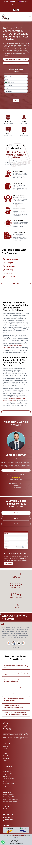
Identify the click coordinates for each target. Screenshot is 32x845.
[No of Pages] (16, 85)
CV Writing (6, 781)
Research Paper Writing (9, 797)
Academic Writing (7, 769)
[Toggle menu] (30, 16)
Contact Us (6, 756)
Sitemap (5, 760)
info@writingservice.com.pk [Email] (16, 7)
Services (5, 748)
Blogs (4, 751)
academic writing (20, 398)
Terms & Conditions (16, 842)
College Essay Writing (8, 778)
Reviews (5, 753)
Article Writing (7, 771)
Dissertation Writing (8, 783)
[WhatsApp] (17, 10)
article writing (12, 345)
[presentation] (12, 96)
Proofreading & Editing (9, 794)
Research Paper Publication (10, 799)
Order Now (8, 563)
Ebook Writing (6, 806)
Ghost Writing (6, 809)
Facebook (6, 821)
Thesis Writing (7, 804)
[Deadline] (16, 88)
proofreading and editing (9, 400)
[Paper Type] (16, 91)
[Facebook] (14, 10)
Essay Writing (6, 786)
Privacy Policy (16, 840)
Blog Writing (6, 776)
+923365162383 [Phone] (16, 5)
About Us (5, 746)
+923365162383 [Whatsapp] (8, 819)
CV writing (12, 398)
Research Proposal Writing (10, 801)
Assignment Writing (8, 774)
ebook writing (6, 347)
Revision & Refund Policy (16, 843)
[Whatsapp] (2, 842)
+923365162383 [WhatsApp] (16, 3)
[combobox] (7, 82)
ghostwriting (20, 345)
